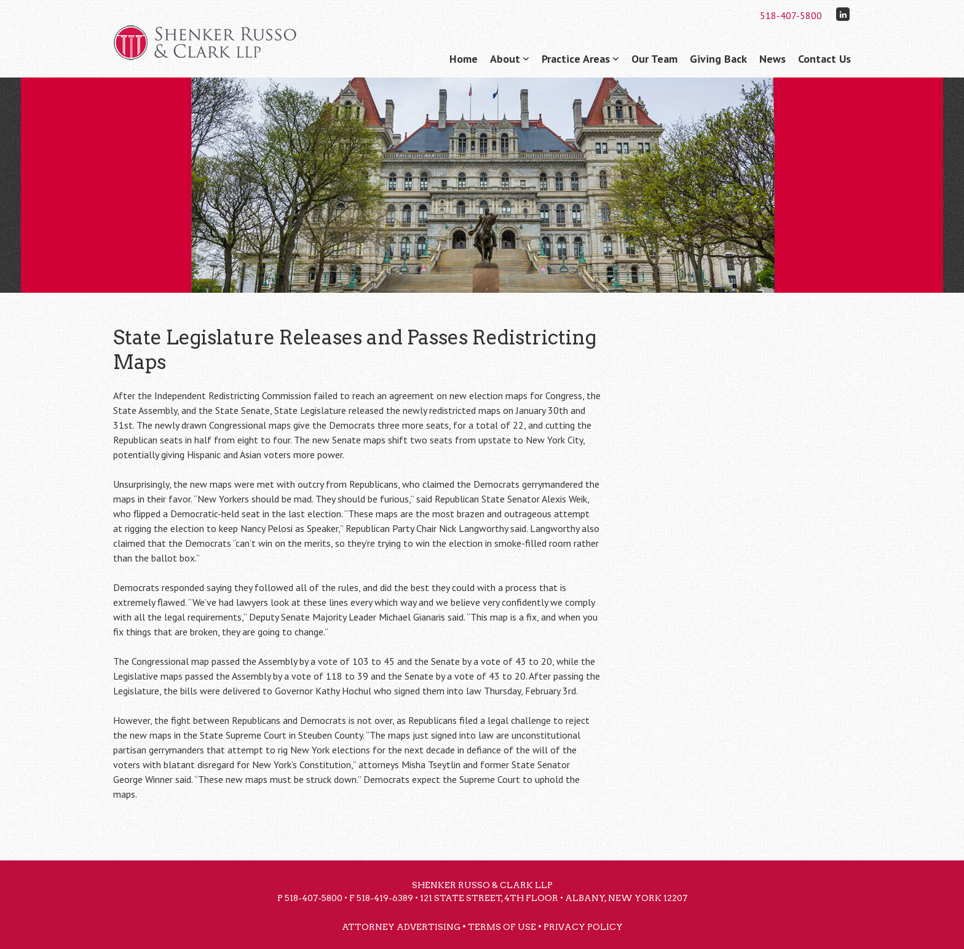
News (772, 59)
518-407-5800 (791, 15)
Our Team (654, 59)
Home (463, 59)
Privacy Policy (583, 927)
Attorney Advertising (401, 927)
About (505, 59)
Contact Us (824, 59)
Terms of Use (502, 927)
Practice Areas (576, 59)
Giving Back (718, 59)
